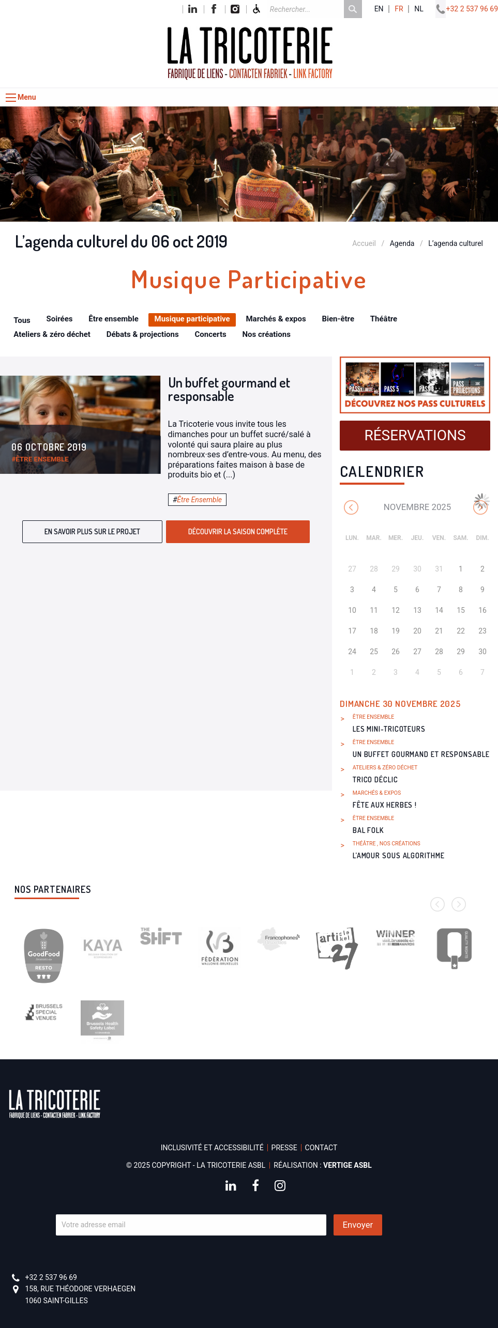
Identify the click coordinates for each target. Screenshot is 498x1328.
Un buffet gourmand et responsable (229, 389)
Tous (22, 320)
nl (419, 9)
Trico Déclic (375, 779)
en (379, 9)
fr (399, 9)
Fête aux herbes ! (385, 804)
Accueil (364, 243)
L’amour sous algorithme (399, 855)
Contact (321, 1147)
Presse (284, 1147)
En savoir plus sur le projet (92, 531)
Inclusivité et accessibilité (212, 1147)
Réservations (414, 435)
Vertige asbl (347, 1165)
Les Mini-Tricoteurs (389, 728)
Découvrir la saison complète (238, 531)
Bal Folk (368, 830)
